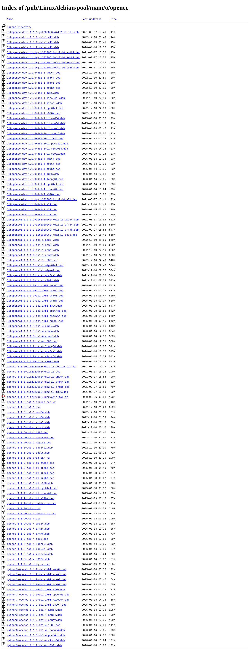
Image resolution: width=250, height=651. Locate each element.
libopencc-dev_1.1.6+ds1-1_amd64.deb (33, 72)
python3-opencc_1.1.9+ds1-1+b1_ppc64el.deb (38, 594)
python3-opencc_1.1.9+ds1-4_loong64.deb (36, 630)
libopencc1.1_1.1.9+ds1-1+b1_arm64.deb (35, 290)
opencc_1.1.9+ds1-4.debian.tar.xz (31, 513)
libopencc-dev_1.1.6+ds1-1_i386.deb (33, 93)
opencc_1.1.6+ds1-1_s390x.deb (28, 452)
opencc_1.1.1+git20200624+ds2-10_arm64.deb (38, 381)
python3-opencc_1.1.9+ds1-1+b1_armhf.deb (36, 584)
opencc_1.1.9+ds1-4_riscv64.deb (30, 554)
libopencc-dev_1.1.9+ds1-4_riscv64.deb (35, 189)
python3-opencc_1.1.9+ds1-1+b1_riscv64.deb (38, 599)
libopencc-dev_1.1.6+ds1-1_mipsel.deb (34, 103)
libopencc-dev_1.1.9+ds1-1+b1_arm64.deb (36, 123)
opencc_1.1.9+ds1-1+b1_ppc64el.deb (32, 488)
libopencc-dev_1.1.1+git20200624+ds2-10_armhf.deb (43, 62)
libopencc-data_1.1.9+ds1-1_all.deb (33, 42)
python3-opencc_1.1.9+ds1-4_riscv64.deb (36, 640)
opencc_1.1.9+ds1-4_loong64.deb (30, 544)
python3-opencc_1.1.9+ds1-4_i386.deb (33, 625)
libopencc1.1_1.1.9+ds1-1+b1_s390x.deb (35, 321)
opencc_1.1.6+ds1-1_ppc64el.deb (30, 447)
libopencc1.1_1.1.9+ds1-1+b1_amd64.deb (35, 285)
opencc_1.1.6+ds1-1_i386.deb (27, 432)
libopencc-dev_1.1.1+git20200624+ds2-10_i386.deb (43, 67)
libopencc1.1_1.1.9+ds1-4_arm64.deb (33, 331)
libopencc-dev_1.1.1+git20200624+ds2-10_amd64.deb (43, 52)
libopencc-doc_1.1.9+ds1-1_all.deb (32, 209)
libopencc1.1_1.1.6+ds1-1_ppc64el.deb (34, 275)
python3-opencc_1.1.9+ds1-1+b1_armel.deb (36, 579)
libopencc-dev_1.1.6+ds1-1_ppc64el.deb (35, 108)
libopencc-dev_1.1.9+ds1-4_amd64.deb (33, 158)
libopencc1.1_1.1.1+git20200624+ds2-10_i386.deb (42, 234)
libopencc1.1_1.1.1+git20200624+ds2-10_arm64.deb (43, 224)
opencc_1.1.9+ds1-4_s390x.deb (28, 559)
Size (114, 19)
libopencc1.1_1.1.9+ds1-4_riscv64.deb (34, 356)
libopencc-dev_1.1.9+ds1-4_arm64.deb (33, 163)
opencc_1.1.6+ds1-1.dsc (24, 407)
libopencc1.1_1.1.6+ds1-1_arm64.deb (33, 245)
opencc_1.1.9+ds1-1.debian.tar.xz (31, 503)
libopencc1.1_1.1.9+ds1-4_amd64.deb (33, 326)
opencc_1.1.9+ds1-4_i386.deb (27, 538)
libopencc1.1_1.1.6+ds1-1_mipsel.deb (33, 270)
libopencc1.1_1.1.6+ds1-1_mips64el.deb (35, 265)
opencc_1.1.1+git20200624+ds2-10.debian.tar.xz (41, 366)
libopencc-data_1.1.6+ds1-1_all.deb (33, 37)
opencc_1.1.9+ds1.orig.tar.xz (28, 564)
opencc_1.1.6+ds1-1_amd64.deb (28, 412)
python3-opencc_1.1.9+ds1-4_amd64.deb (34, 609)
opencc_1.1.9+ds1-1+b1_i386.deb (30, 483)
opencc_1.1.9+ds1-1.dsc (24, 508)
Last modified (91, 19)
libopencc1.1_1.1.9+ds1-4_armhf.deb (33, 336)
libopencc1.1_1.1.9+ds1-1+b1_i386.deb (34, 305)
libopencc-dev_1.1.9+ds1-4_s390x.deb (33, 194)
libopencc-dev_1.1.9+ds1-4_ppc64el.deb (35, 184)
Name (10, 19)
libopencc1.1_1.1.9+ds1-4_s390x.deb (33, 361)
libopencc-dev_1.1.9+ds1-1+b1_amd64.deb (36, 118)
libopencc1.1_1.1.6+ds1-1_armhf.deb (33, 255)
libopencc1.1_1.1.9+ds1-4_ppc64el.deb (34, 351)
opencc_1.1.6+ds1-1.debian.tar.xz (31, 402)
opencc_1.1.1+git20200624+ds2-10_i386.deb (37, 392)
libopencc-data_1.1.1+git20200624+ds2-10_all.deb (43, 32)
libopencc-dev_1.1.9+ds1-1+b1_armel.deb (36, 128)
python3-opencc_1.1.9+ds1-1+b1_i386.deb (36, 589)
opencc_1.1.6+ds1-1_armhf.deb (28, 427)
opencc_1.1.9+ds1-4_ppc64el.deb (30, 549)
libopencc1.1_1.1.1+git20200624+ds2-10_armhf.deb (43, 229)
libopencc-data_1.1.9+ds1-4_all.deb (33, 47)
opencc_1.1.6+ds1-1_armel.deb (28, 422)
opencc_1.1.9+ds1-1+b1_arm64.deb (30, 468)
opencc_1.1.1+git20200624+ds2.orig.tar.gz (37, 397)
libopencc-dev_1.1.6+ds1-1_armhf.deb (33, 87)
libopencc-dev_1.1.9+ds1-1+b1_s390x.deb (36, 153)
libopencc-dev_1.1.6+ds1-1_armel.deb (33, 82)
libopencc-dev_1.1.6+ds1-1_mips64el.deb (36, 98)
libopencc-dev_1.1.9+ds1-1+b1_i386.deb (35, 138)
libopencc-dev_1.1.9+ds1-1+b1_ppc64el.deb (37, 143)
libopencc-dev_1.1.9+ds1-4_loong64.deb (35, 179)
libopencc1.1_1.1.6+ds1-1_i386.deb (32, 260)
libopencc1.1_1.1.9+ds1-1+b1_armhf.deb (35, 300)
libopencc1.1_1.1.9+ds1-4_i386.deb (32, 341)
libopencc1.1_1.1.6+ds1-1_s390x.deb (33, 280)
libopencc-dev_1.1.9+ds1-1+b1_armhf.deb (36, 133)
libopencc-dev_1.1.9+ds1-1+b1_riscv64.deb (37, 148)
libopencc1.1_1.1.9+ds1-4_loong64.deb (34, 346)
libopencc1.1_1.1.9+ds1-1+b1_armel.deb (35, 295)
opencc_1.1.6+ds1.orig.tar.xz (28, 457)
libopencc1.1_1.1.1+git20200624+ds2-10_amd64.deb (43, 219)
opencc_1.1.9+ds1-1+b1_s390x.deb (30, 498)
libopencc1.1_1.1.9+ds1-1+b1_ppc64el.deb (36, 310)
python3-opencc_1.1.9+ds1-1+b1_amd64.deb (36, 569)
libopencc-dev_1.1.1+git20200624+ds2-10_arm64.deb (43, 57)
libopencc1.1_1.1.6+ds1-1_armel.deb (33, 250)
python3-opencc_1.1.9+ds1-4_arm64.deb (34, 615)
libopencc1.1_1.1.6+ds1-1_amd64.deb (33, 239)
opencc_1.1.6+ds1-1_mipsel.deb (29, 442)
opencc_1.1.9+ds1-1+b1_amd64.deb (30, 462)
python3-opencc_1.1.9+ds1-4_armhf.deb (34, 620)
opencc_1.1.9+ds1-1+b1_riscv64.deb (32, 493)
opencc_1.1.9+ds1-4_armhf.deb (28, 533)
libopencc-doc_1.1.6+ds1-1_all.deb (32, 204)
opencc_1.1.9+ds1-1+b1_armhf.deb (30, 478)
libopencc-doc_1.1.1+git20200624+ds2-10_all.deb (42, 199)
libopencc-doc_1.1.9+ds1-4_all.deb (32, 214)
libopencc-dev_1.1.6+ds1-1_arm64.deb (33, 77)
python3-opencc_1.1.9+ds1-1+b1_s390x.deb (36, 604)
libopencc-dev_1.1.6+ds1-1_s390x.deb (33, 113)
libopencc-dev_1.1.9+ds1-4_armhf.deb (33, 169)
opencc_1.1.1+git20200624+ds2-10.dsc (33, 371)
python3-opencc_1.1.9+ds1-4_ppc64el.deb (36, 635)
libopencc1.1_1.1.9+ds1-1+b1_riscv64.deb (36, 316)
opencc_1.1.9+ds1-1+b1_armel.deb (30, 473)
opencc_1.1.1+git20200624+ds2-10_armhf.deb (38, 386)
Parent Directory (19, 27)
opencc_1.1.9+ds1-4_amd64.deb (28, 523)
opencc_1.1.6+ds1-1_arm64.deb (28, 417)
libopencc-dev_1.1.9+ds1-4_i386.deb (33, 174)
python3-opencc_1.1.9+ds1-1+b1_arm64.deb (36, 574)
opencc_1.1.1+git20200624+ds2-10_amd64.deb (38, 376)
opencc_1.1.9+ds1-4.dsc (24, 518)
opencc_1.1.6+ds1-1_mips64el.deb (30, 437)
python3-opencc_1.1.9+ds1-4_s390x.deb (34, 645)
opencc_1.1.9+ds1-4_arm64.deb (28, 528)
